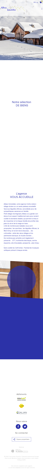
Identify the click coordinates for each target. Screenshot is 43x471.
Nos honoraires (26, 458)
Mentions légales (17, 458)
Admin (36, 458)
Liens (32, 458)
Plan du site (8, 458)
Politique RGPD (21, 460)
